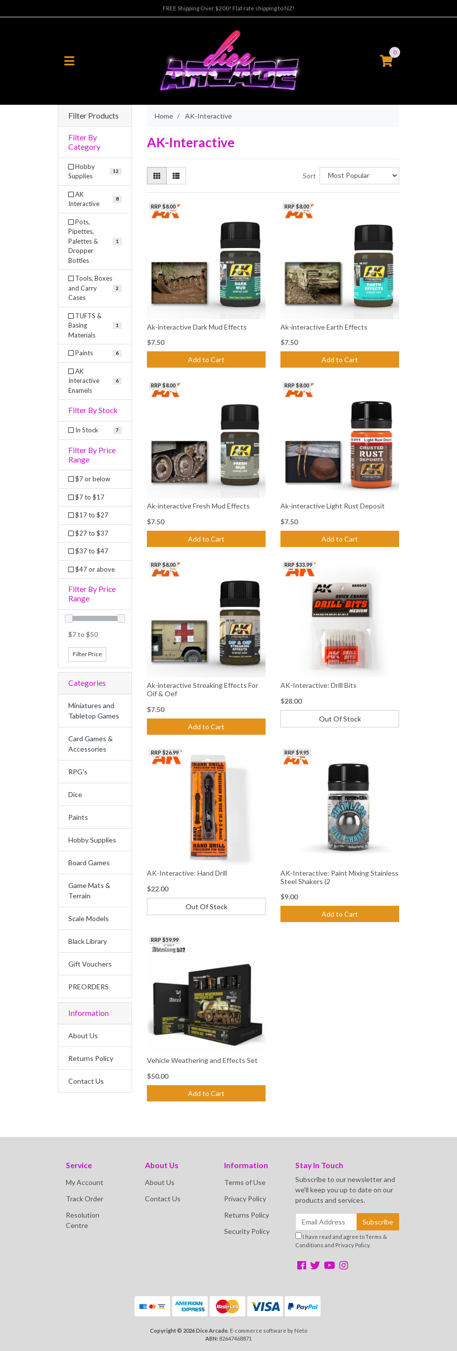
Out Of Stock (340, 719)
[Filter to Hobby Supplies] (95, 172)
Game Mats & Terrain (89, 890)
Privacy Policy (245, 1198)
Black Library (87, 941)
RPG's (78, 771)
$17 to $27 (88, 515)
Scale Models (88, 918)
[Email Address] (326, 1221)
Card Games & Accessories (90, 743)
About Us (83, 1035)
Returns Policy (90, 1058)
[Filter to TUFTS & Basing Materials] (95, 326)
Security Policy (247, 1231)
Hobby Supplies (92, 840)
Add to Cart (206, 359)
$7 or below (89, 479)
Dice (75, 794)
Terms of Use (245, 1182)
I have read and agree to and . (341, 1240)
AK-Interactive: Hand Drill (187, 873)
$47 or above (91, 569)
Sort (309, 175)
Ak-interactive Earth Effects (323, 327)
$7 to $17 (86, 497)
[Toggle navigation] (69, 61)
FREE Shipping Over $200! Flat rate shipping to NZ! (229, 8)
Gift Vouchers (90, 964)
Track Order (84, 1198)
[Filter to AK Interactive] (95, 199)
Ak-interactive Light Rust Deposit (332, 506)
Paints (78, 817)
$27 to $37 (88, 533)
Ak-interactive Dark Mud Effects (197, 327)
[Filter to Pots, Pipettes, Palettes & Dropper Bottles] (95, 241)
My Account (84, 1182)
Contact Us (86, 1081)
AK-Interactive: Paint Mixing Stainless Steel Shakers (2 (339, 877)
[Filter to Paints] (95, 353)
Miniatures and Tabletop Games (93, 710)
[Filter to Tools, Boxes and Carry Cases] (95, 288)
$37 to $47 (88, 551)
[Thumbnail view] (157, 175)
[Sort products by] (359, 175)
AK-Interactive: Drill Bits (318, 685)
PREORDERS (88, 986)
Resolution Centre (82, 1220)
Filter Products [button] (93, 115)
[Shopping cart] (386, 61)
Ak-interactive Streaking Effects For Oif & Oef (202, 689)
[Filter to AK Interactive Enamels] (95, 381)
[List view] (176, 175)
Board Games (89, 862)
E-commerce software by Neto (268, 1330)
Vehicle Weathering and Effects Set (202, 1060)
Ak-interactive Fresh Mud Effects (198, 506)
